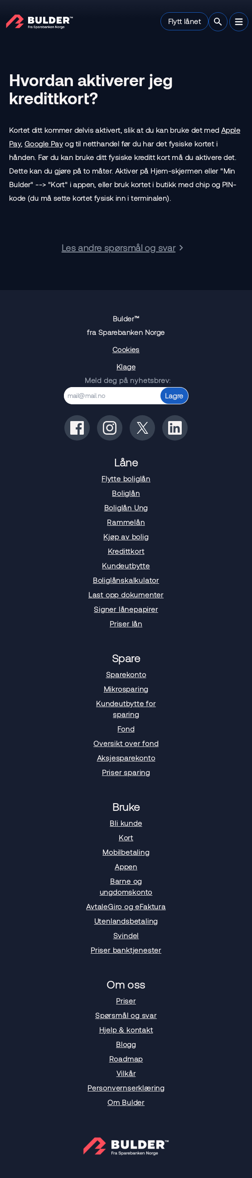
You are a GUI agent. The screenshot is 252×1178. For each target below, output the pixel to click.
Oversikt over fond (125, 743)
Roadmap (126, 1058)
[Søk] (218, 21)
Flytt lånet (184, 21)
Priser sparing (126, 772)
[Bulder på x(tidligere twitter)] (142, 428)
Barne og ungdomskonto (126, 886)
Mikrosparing (126, 688)
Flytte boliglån (126, 478)
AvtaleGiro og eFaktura (126, 906)
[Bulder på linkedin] (175, 428)
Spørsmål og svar (126, 1015)
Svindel (126, 935)
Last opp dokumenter (126, 594)
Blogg (126, 1044)
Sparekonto (126, 674)
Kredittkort (126, 551)
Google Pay (43, 143)
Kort (126, 837)
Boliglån (126, 493)
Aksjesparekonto (126, 757)
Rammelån (126, 522)
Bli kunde (126, 823)
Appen (126, 866)
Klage (126, 366)
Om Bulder (126, 1102)
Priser (126, 1000)
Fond (125, 728)
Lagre (174, 395)
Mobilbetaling (125, 852)
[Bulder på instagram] (109, 428)
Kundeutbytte (126, 565)
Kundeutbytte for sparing (126, 708)
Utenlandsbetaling (126, 920)
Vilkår (126, 1073)
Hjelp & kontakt (126, 1029)
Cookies (126, 349)
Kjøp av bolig (125, 536)
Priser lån (126, 623)
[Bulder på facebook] (77, 428)
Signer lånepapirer (126, 609)
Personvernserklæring (126, 1087)
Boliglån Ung (126, 507)
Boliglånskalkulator (126, 580)
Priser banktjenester (126, 949)
